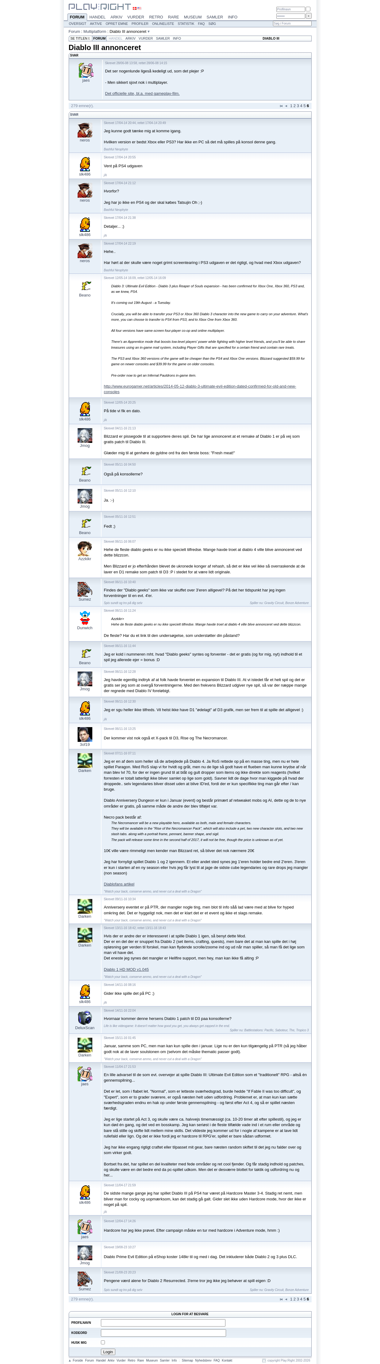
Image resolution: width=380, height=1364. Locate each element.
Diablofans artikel (119, 884)
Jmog (85, 445)
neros (85, 140)
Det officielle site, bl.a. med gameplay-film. (142, 93)
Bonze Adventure (297, 603)
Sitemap (187, 1360)
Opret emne (117, 23)
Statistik (186, 23)
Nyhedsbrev (203, 1360)
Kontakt (227, 1360)
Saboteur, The (284, 1030)
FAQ (201, 23)
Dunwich (85, 628)
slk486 (85, 174)
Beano (85, 295)
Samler (215, 17)
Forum (77, 17)
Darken (85, 770)
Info (232, 17)
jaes (86, 80)
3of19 (85, 744)
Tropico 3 (302, 1030)
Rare (173, 17)
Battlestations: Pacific (259, 1030)
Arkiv (116, 17)
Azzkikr (85, 558)
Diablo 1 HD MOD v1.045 (126, 969)
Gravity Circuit (274, 603)
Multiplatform (94, 31)
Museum (193, 17)
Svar (74, 114)
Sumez (85, 599)
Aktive (96, 23)
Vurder (135, 17)
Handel (98, 17)
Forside (78, 1360)
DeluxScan (84, 1027)
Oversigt (77, 23)
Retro (156, 17)
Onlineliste (163, 23)
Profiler (140, 23)
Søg (212, 23)
